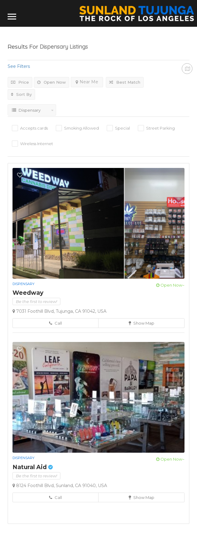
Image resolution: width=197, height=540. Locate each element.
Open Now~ (170, 285)
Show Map (141, 323)
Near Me (87, 82)
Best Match (124, 82)
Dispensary (23, 284)
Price (20, 82)
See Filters (19, 66)
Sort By (21, 94)
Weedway (28, 292)
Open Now (51, 82)
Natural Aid (33, 467)
